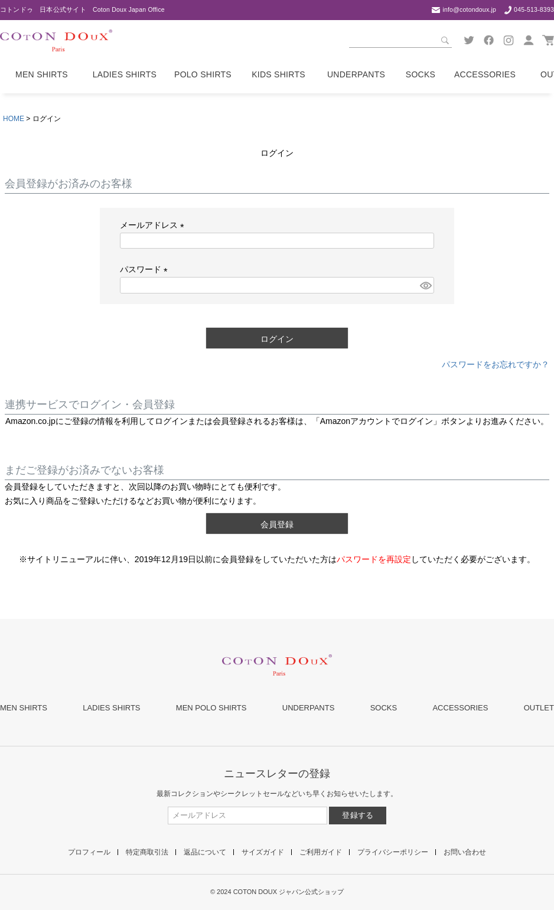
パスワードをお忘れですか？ (495, 364)
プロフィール (89, 852)
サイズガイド (263, 852)
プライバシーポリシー (392, 852)
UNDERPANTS (308, 707)
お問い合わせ (465, 852)
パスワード (146, 269)
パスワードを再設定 (374, 559)
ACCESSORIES (460, 707)
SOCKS (383, 707)
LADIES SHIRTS (111, 707)
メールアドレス (154, 225)
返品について (205, 852)
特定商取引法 (147, 852)
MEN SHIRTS (23, 707)
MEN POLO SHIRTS (211, 707)
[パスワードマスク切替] (425, 285)
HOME (13, 119)
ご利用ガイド (320, 852)
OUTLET (539, 707)
